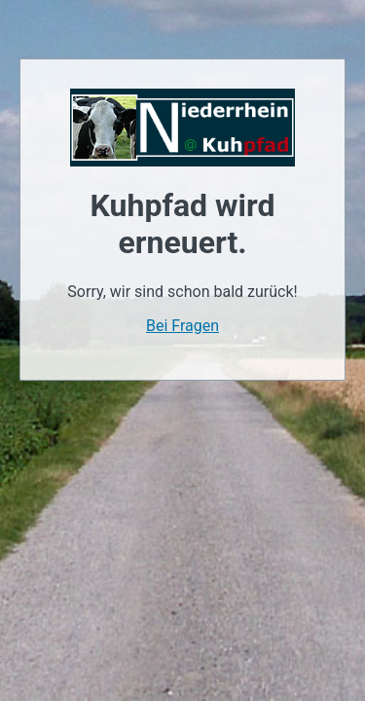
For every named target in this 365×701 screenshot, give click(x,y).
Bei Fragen (182, 325)
